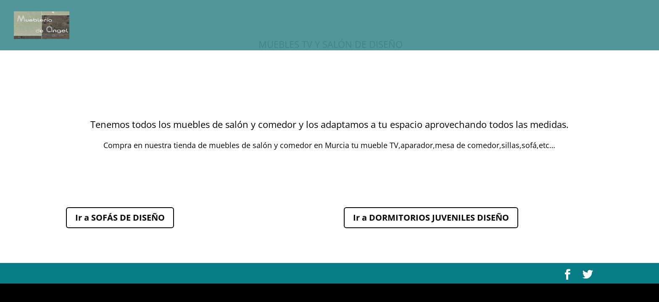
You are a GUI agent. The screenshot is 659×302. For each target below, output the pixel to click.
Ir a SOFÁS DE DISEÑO (120, 217)
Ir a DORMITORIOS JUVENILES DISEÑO (431, 217)
